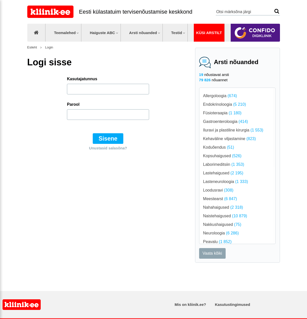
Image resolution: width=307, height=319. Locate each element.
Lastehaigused (223, 173)
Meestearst (220, 199)
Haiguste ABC (102, 33)
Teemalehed (65, 33)
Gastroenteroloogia (225, 121)
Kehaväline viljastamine (229, 139)
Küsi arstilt (209, 33)
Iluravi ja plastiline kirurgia (233, 130)
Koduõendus (218, 147)
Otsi (277, 11)
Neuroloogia (221, 233)
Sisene (108, 138)
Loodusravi (218, 190)
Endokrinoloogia (224, 104)
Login (48, 47)
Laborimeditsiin (223, 164)
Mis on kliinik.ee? (190, 304)
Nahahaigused (223, 207)
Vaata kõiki (212, 253)
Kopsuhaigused (222, 156)
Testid (176, 33)
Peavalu (217, 242)
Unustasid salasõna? (108, 148)
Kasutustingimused (232, 304)
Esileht (32, 47)
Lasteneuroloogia (225, 181)
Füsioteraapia (222, 113)
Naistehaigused (225, 216)
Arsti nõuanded (143, 33)
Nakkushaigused (222, 224)
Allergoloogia (220, 96)
